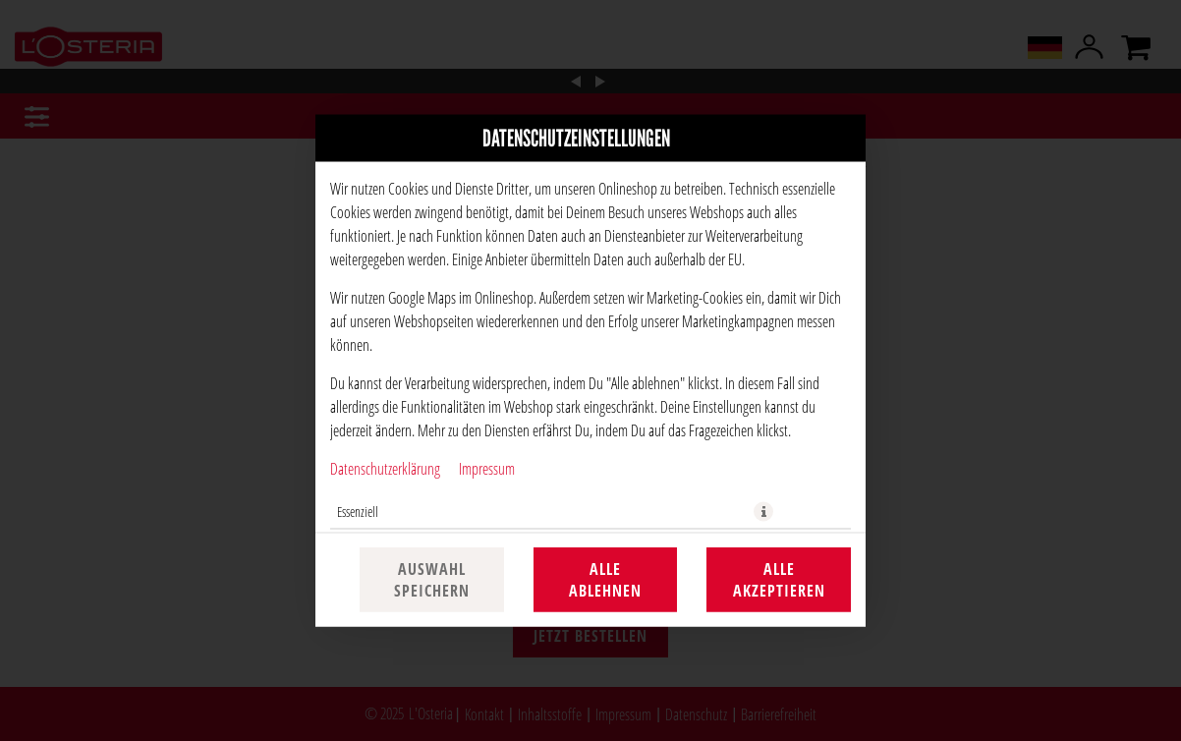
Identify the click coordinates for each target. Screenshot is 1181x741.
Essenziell (357, 511)
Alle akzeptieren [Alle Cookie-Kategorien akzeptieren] (779, 579)
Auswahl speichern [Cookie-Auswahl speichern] (432, 579)
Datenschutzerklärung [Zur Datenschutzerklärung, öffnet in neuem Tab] (385, 468)
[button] (763, 512)
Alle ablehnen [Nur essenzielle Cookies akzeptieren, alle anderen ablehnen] (605, 579)
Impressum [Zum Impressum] (487, 468)
